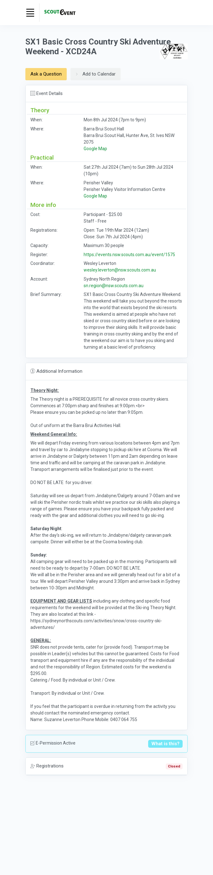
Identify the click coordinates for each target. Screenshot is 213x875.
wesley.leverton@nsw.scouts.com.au (120, 269)
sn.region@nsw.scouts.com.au (113, 285)
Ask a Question (46, 74)
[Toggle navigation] (30, 12)
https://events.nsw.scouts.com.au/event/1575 (129, 254)
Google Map (95, 148)
